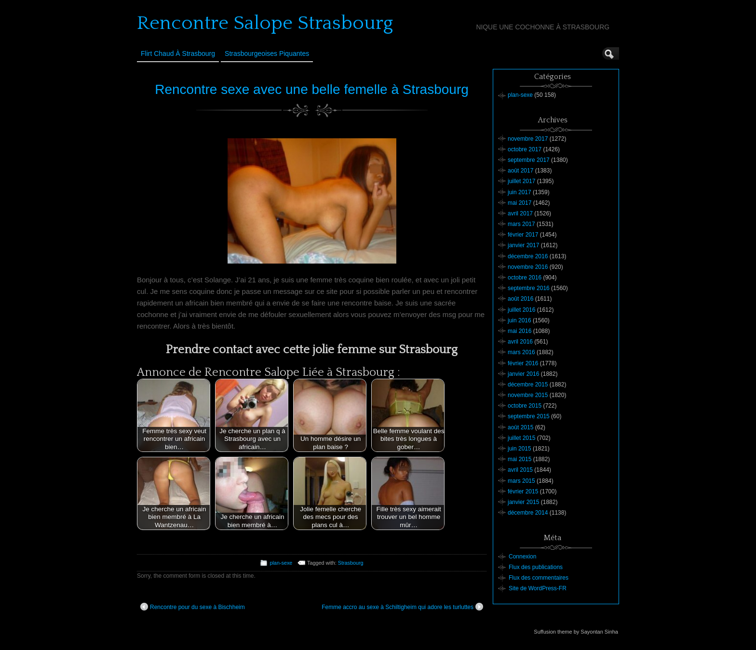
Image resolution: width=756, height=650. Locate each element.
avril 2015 (520, 469)
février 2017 (523, 234)
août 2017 (520, 170)
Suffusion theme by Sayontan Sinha (576, 632)
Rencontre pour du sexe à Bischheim (192, 606)
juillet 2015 (521, 438)
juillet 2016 (521, 309)
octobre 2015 (524, 405)
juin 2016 (519, 320)
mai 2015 (519, 459)
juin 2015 (519, 448)
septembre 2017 (529, 160)
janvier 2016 (523, 374)
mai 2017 (519, 202)
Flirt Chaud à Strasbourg (178, 53)
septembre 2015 (529, 416)
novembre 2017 (528, 138)
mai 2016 (519, 331)
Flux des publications (536, 567)
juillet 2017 (521, 181)
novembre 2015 (528, 395)
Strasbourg (351, 563)
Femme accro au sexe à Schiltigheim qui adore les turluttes (402, 606)
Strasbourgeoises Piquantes (267, 53)
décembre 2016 (528, 256)
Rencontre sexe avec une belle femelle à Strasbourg (312, 89)
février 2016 (523, 363)
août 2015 (520, 427)
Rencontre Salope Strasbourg (265, 23)
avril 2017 (520, 213)
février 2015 (523, 491)
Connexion (522, 556)
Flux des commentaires (538, 577)
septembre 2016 (529, 288)
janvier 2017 (523, 245)
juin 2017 (519, 192)
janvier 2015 (523, 502)
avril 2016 (520, 341)
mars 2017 (521, 224)
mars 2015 (521, 481)
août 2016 (520, 298)
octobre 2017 (524, 149)
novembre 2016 (528, 267)
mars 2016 (521, 352)
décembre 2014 (528, 512)
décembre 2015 (528, 384)
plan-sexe (281, 563)
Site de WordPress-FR (538, 588)
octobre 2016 (524, 277)
